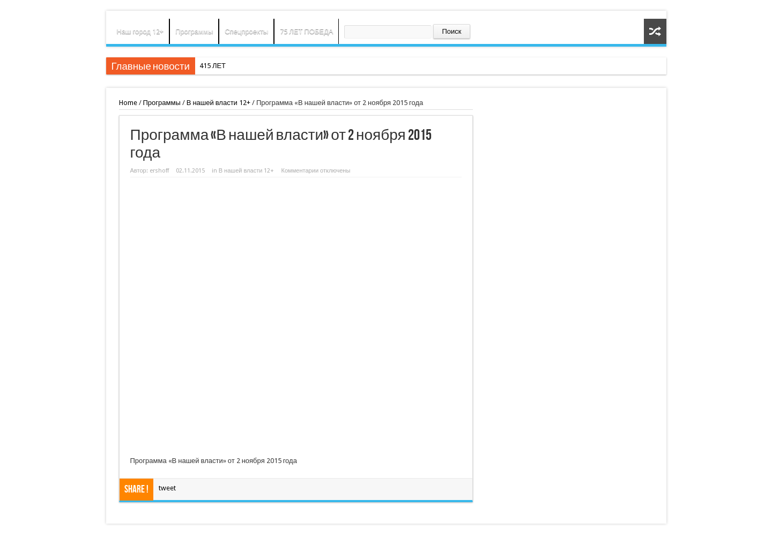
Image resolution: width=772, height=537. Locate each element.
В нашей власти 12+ (218, 103)
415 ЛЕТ (212, 66)
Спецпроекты (246, 31)
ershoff (159, 170)
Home (128, 103)
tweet (167, 488)
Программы (194, 31)
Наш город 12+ (140, 31)
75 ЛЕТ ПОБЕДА (306, 31)
